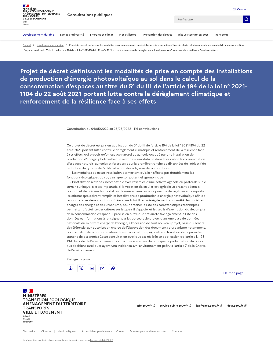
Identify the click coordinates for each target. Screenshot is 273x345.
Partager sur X (81, 268)
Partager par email (102, 268)
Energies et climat (101, 35)
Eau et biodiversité (72, 35)
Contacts (177, 331)
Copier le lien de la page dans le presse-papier (113, 268)
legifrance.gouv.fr (207, 306)
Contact (242, 9)
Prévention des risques (157, 35)
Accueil (27, 45)
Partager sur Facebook (70, 268)
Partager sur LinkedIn (92, 268)
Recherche (246, 19)
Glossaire (46, 331)
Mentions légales (67, 331)
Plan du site (29, 331)
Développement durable (38, 35)
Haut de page (233, 273)
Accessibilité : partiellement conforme (103, 331)
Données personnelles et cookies (148, 331)
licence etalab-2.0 (99, 340)
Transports (221, 35)
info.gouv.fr (144, 306)
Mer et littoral (128, 35)
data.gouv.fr (235, 306)
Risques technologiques (193, 35)
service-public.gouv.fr (174, 306)
